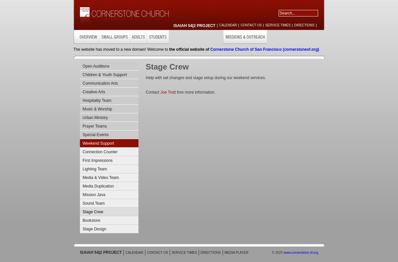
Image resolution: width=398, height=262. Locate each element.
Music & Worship (97, 109)
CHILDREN (179, 37)
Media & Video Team (101, 177)
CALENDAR (228, 25)
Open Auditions (96, 66)
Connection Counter (100, 152)
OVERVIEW (86, 37)
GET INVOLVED (281, 37)
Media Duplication (98, 186)
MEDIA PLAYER (237, 252)
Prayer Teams (95, 126)
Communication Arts (100, 83)
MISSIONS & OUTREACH (245, 37)
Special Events (96, 134)
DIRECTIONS (304, 25)
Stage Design (94, 229)
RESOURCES (310, 37)
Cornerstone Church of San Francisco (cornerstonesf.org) (265, 49)
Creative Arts (94, 92)
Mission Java (94, 194)
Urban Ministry (95, 117)
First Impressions (97, 160)
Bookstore (91, 220)
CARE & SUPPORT (206, 37)
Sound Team (94, 203)
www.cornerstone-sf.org (301, 252)
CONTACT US (250, 25)
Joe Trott (168, 92)
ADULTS (138, 37)
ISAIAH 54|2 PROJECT (194, 25)
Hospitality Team (97, 100)
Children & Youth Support (105, 75)
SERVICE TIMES (277, 25)
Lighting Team (95, 169)
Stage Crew (93, 212)
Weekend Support (98, 143)
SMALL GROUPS (114, 37)
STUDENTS (158, 37)
